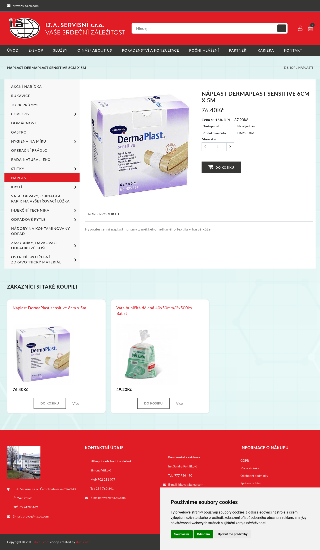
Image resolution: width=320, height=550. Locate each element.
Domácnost (23, 123)
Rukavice (20, 95)
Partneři (238, 50)
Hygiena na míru (44, 141)
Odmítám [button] (203, 534)
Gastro (19, 132)
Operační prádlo (29, 150)
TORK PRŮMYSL (26, 104)
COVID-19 (44, 114)
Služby (60, 50)
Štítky (44, 169)
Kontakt (293, 50)
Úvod (13, 50)
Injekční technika (44, 210)
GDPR (244, 460)
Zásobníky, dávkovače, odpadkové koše (44, 245)
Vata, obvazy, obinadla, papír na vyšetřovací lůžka (40, 198)
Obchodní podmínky (254, 475)
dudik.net (83, 542)
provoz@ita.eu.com (36, 516)
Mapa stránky (249, 468)
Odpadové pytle (44, 219)
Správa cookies (250, 483)
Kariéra (266, 50)
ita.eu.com (41, 542)
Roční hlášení (204, 50)
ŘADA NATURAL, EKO (31, 159)
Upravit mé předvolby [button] (232, 534)
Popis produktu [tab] (103, 214)
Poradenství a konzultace (150, 50)
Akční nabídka (26, 86)
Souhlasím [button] (181, 534)
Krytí (44, 187)
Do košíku (221, 167)
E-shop (36, 50)
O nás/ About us (95, 50)
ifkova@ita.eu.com (190, 484)
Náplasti (305, 67)
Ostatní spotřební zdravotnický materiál (44, 259)
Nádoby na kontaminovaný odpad (40, 230)
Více (75, 403)
